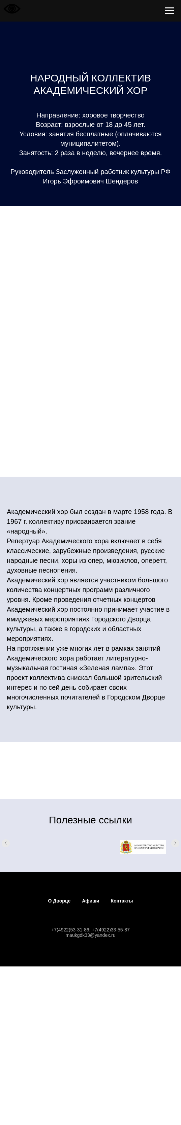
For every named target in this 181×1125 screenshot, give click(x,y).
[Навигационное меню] (169, 10)
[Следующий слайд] (175, 847)
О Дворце (59, 901)
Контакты (122, 901)
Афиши (90, 901)
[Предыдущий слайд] (6, 847)
